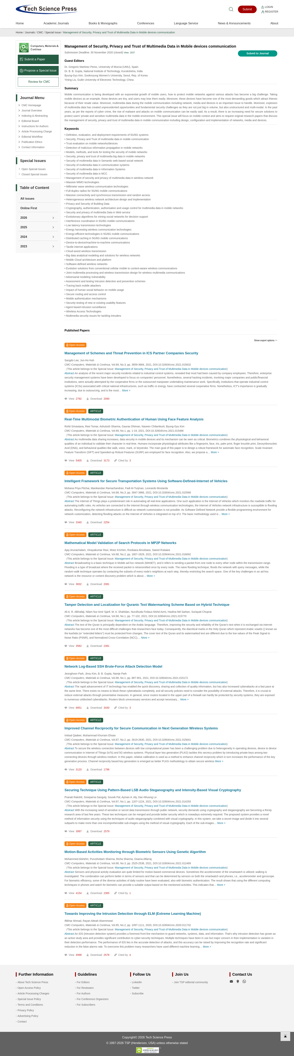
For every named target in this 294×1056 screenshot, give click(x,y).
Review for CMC (39, 81)
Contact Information (33, 147)
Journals (30, 32)
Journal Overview (32, 110)
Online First (28, 208)
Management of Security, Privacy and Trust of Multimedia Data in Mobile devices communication (119, 32)
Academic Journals (56, 23)
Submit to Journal (258, 53)
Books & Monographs (103, 23)
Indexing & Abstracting (35, 115)
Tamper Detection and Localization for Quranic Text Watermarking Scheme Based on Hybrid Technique (147, 605)
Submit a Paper (32, 59)
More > (126, 390)
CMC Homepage (31, 105)
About (274, 23)
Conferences (145, 23)
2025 (23, 227)
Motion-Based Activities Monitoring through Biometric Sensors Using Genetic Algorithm (135, 852)
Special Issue (53, 32)
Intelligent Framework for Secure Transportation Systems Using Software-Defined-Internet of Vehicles (145, 481)
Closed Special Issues (34, 174)
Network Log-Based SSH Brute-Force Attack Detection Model (113, 666)
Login (267, 6)
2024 (23, 236)
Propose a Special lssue (38, 70)
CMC (40, 32)
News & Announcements (234, 23)
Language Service (186, 23)
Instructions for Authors (35, 126)
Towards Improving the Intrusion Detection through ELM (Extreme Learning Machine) (132, 914)
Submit (247, 9)
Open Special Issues (34, 169)
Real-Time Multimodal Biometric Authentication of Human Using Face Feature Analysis (133, 419)
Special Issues (33, 161)
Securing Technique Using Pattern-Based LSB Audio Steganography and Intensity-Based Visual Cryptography (152, 790)
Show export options (265, 340)
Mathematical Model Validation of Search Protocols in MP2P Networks (120, 543)
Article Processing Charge (37, 131)
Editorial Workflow (32, 136)
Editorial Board (30, 120)
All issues (27, 198)
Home (20, 23)
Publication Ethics (32, 141)
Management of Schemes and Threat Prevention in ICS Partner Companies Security (131, 353)
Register (269, 11)
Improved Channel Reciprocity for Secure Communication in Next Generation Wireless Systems (141, 728)
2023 (23, 246)
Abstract (69, 373)
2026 (23, 217)
